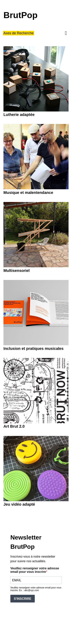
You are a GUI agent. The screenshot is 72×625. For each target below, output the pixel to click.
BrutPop (20, 15)
